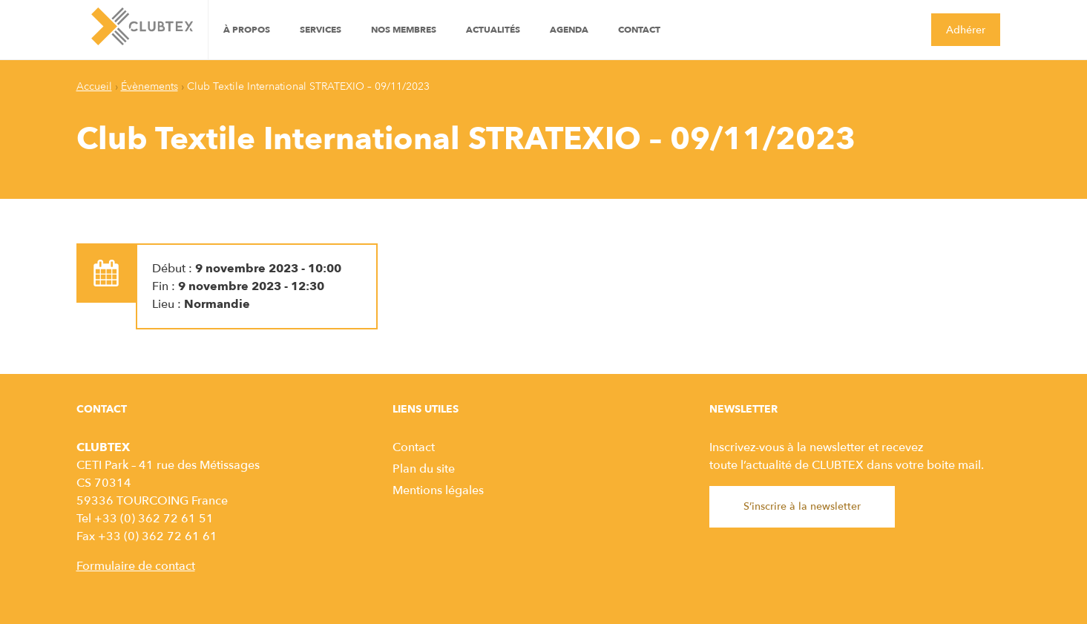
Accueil (94, 86)
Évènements (149, 86)
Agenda (569, 30)
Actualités (493, 30)
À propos (246, 30)
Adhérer (965, 30)
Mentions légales (438, 490)
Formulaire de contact (135, 566)
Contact (639, 30)
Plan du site (424, 469)
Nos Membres (403, 30)
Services (320, 30)
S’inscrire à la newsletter (802, 506)
